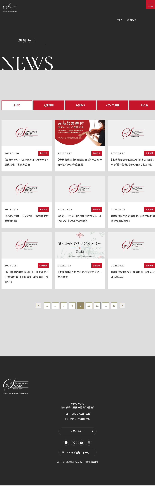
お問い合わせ (77, 432)
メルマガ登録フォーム (78, 453)
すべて (16, 105)
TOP (119, 19)
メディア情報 (112, 105)
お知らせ (80, 105)
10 (89, 306)
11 (99, 306)
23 (117, 306)
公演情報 (48, 105)
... (53, 306)
